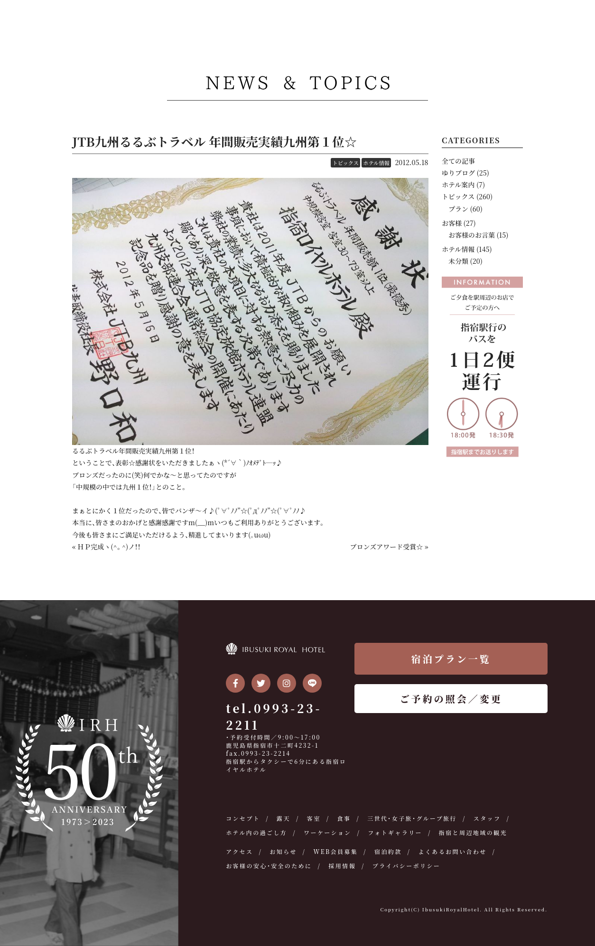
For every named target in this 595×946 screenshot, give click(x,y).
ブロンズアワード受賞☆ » (389, 546)
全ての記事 (458, 161)
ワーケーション (327, 832)
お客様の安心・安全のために (269, 866)
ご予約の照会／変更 (451, 698)
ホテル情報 (376, 163)
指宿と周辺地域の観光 (473, 832)
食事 (344, 818)
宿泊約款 (388, 851)
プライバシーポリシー (406, 866)
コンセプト (243, 818)
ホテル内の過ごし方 (256, 832)
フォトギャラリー (395, 832)
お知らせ (283, 851)
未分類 (458, 261)
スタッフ (487, 818)
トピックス (345, 163)
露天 (283, 818)
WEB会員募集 (335, 851)
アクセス (239, 851)
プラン (458, 208)
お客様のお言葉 (471, 235)
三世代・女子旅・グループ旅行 (412, 818)
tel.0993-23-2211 (274, 716)
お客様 (452, 223)
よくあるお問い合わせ (452, 851)
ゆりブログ (458, 172)
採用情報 (342, 866)
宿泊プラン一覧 (451, 659)
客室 (314, 818)
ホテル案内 (458, 184)
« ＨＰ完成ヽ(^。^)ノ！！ (106, 546)
